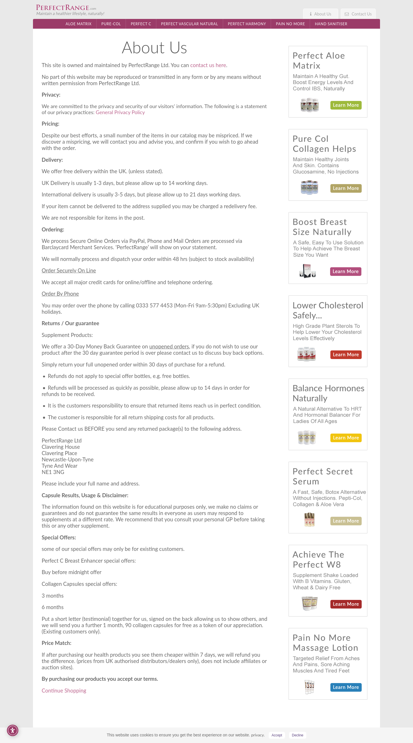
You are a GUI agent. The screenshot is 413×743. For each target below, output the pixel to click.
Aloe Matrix (79, 24)
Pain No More (290, 24)
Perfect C (141, 24)
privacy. (258, 734)
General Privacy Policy (120, 112)
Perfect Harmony (247, 24)
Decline (297, 735)
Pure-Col (111, 24)
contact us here (208, 65)
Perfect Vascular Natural (189, 24)
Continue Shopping (64, 690)
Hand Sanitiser (331, 24)
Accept (277, 735)
